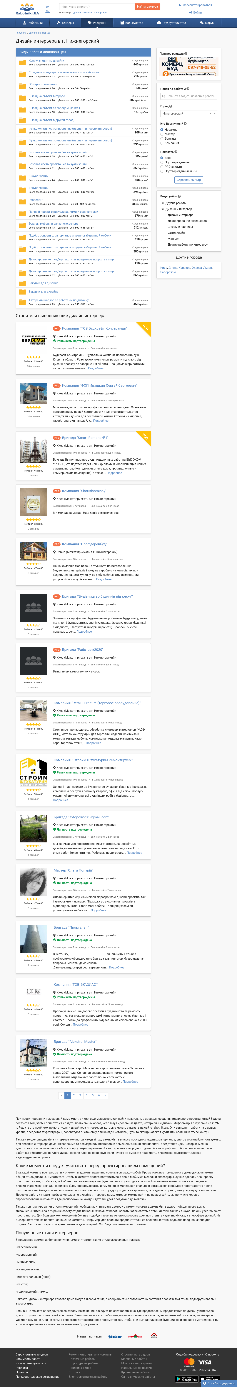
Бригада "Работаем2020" (82, 649)
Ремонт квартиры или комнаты (90, 1354)
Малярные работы (134, 1359)
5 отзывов (33, 733)
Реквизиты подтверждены (74, 341)
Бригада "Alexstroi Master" (75, 1041)
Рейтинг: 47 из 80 (33, 568)
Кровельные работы (135, 1372)
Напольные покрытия (136, 1368)
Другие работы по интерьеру (188, 244)
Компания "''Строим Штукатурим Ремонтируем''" (93, 760)
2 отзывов (33, 687)
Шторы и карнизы (180, 227)
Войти (195, 12)
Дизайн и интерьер (176, 209)
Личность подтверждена (72, 829)
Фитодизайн (176, 232)
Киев (163, 268)
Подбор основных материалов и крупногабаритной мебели (70, 235)
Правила (22, 1372)
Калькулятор (131, 23)
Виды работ (168, 196)
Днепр (172, 268)
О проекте (212, 1354)
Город (164, 106)
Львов (207, 268)
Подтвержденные (177, 162)
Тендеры (65, 23)
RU (47, 10)
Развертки (36, 200)
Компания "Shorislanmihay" (84, 491)
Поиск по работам (173, 89)
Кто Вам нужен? (173, 123)
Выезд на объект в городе (47, 96)
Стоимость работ (28, 1359)
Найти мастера (147, 6)
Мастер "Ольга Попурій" (73, 870)
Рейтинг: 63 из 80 (33, 361)
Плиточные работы (82, 1359)
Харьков (184, 268)
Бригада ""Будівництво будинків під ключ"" (97, 596)
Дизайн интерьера (180, 215)
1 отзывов (33, 799)
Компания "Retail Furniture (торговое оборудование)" (97, 703)
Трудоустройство (171, 23)
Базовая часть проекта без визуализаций (58, 152)
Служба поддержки (219, 1383)
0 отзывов (33, 475)
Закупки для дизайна (43, 283)
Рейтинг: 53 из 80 (33, 524)
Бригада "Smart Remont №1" (85, 438)
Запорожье (168, 272)
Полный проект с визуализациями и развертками (63, 212)
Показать (168, 152)
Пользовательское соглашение (37, 1376)
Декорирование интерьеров (187, 221)
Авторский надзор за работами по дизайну (59, 300)
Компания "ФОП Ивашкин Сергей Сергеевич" (99, 385)
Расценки (97, 23)
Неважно (171, 129)
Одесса (197, 268)
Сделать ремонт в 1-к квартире (89, 12)
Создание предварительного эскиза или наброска (64, 72)
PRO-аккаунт (173, 166)
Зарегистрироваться (195, 5)
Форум (207, 23)
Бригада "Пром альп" (71, 927)
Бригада (170, 138)
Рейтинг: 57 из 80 (33, 411)
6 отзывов (33, 634)
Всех (168, 158)
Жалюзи (173, 238)
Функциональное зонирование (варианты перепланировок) (70, 128)
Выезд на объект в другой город (51, 120)
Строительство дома (135, 1354)
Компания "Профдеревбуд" (84, 544)
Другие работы (173, 203)
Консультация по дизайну (46, 60)
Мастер (170, 134)
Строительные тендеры (32, 1354)
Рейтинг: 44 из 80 (33, 1009)
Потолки (74, 1372)
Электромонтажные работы (88, 1376)
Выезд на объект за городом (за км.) (54, 108)
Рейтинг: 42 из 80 (33, 629)
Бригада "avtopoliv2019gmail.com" (81, 817)
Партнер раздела (171, 53)
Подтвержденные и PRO (181, 171)
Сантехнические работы (138, 1376)
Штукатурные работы (84, 1363)
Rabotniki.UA (207, 1370)
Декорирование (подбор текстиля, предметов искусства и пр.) (72, 259)
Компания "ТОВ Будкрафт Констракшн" (94, 328)
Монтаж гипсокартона (136, 1363)
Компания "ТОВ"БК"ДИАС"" (76, 984)
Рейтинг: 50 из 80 (33, 794)
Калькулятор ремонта (31, 1363)
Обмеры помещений (43, 84)
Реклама (22, 1368)
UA (47, 7)
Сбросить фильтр (189, 180)
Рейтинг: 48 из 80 (33, 850)
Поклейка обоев (80, 1368)
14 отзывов (33, 416)
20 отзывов (33, 366)
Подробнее (96, 368)
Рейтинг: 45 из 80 (33, 470)
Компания (172, 143)
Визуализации (39, 176)
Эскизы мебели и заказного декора (54, 223)
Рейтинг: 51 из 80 (33, 728)
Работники (33, 23)
